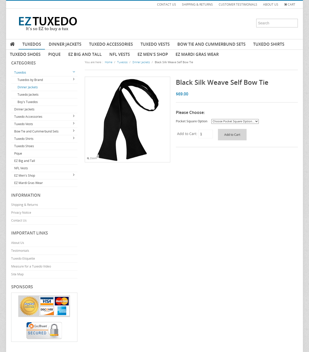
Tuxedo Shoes (25, 54)
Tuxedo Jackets (28, 94)
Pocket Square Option (192, 121)
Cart (289, 4)
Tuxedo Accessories (111, 44)
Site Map (17, 274)
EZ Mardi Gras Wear (197, 54)
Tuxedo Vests (155, 44)
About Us (17, 243)
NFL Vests (119, 54)
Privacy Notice (21, 212)
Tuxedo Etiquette (23, 258)
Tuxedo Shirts (268, 44)
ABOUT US (270, 4)
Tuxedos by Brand (30, 80)
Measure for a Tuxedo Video (31, 266)
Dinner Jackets (65, 44)
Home (108, 62)
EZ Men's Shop (153, 54)
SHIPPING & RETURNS (197, 4)
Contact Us (19, 220)
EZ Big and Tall (85, 54)
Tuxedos (31, 44)
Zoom (92, 158)
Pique (54, 54)
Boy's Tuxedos (28, 102)
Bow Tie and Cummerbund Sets (211, 44)
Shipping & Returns (24, 205)
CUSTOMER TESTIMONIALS (238, 4)
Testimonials (20, 250)
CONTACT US (166, 4)
